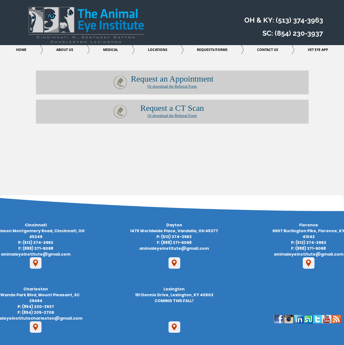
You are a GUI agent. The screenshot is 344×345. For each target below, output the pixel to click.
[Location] (36, 263)
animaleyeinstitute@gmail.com (35, 254)
